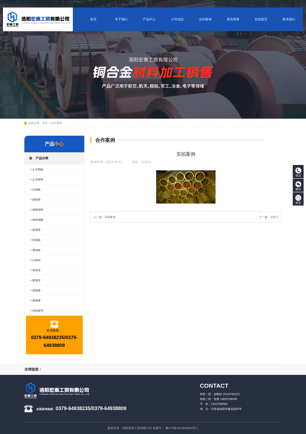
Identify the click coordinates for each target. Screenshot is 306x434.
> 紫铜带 (35, 199)
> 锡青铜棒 (36, 219)
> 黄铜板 (35, 240)
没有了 (274, 217)
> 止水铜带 (36, 179)
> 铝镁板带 (36, 310)
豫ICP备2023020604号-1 (182, 428)
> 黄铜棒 (35, 290)
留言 (298, 199)
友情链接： (33, 369)
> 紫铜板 (35, 250)
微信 (298, 186)
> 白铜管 (35, 260)
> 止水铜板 (36, 169)
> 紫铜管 (35, 280)
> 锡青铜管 (36, 209)
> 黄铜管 (35, 270)
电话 (298, 172)
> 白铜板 (35, 189)
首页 (45, 123)
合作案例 (56, 123)
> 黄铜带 (35, 229)
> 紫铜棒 (35, 300)
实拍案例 (110, 217)
